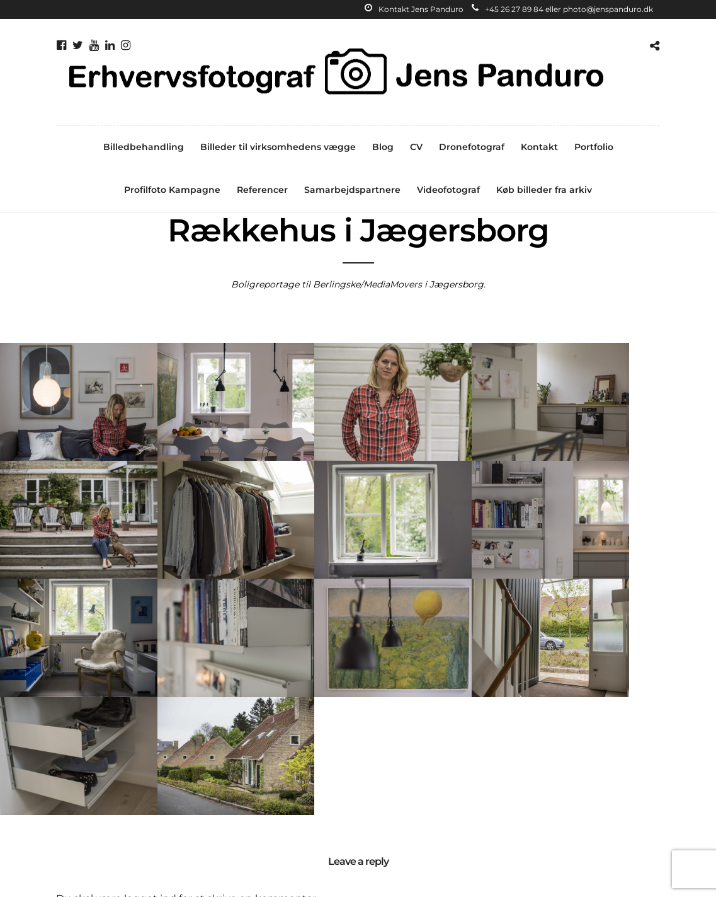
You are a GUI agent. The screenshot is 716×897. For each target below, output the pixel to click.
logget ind (151, 749)
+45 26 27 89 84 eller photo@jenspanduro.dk (562, 9)
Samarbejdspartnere (352, 189)
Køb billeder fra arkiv (544, 189)
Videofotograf (448, 189)
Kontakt (539, 147)
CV (416, 147)
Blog (383, 147)
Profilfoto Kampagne (172, 189)
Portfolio (593, 147)
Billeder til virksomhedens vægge (278, 147)
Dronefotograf (471, 147)
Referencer (262, 189)
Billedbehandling (143, 147)
